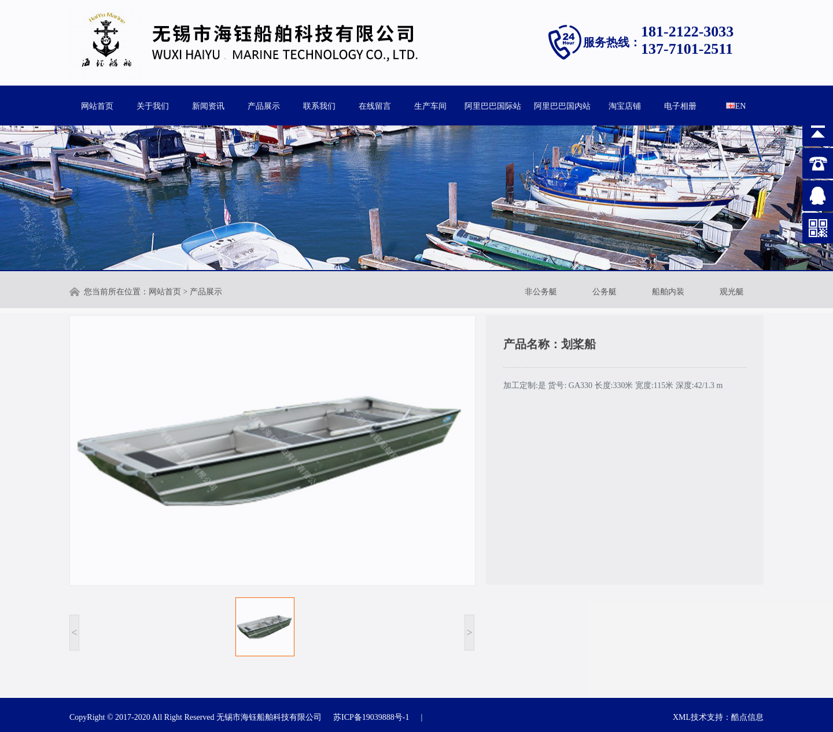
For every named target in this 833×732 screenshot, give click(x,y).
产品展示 (264, 105)
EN (736, 105)
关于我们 (153, 105)
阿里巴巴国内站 (562, 105)
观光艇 (732, 290)
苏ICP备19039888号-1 (371, 717)
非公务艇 (541, 290)
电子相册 (680, 105)
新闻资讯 (208, 105)
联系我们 (319, 105)
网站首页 (97, 105)
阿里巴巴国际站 (493, 105)
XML (682, 717)
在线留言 (375, 105)
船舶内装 (668, 290)
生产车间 (430, 105)
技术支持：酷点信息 (727, 717)
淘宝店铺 (625, 105)
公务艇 (604, 290)
